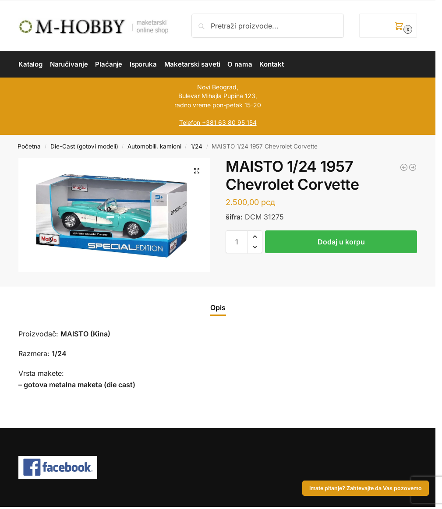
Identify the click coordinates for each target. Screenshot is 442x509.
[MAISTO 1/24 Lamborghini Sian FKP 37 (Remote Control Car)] (412, 167)
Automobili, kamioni (154, 146)
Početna (29, 146)
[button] (388, 26)
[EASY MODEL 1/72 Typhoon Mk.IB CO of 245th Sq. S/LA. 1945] (404, 167)
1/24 (196, 146)
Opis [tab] (218, 307)
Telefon (189, 122)
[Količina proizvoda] (237, 241)
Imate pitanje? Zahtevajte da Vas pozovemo (365, 488)
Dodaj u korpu (341, 241)
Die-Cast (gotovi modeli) (84, 146)
